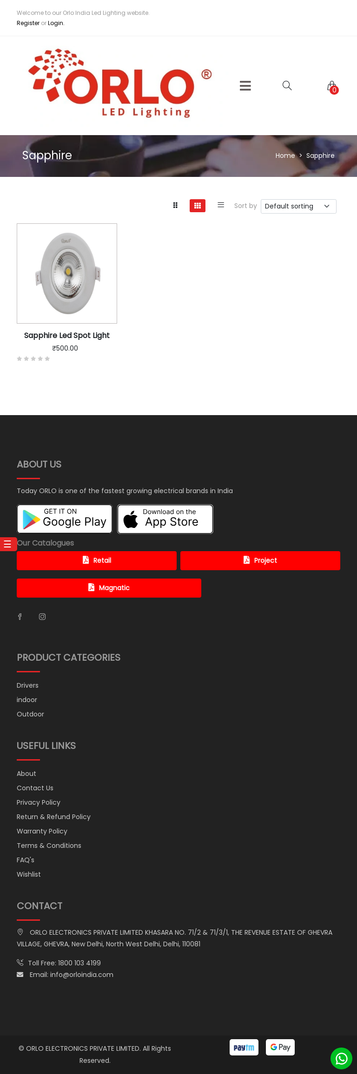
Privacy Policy (38, 802)
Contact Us (35, 788)
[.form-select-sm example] (299, 206)
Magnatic (109, 587)
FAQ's (25, 860)
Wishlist (29, 874)
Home (285, 155)
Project (260, 560)
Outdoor (30, 714)
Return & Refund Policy (54, 816)
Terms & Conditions (49, 845)
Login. (56, 23)
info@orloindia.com (81, 974)
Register (28, 23)
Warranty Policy (42, 831)
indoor (27, 699)
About (26, 773)
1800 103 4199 (79, 963)
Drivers (28, 685)
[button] (245, 85)
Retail (97, 560)
